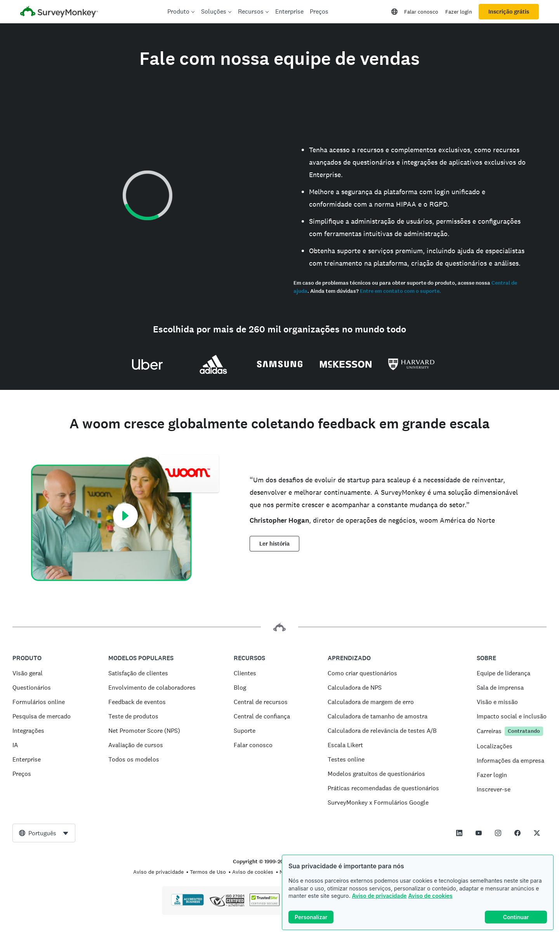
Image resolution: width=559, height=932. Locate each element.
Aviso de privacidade (379, 895)
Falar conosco (421, 11)
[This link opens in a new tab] (459, 833)
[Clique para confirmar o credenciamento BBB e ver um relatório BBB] (187, 904)
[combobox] (43, 833)
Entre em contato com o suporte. (400, 291)
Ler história (274, 544)
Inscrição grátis (508, 12)
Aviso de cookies (430, 895)
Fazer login (458, 11)
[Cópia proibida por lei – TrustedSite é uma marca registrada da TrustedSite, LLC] (265, 904)
